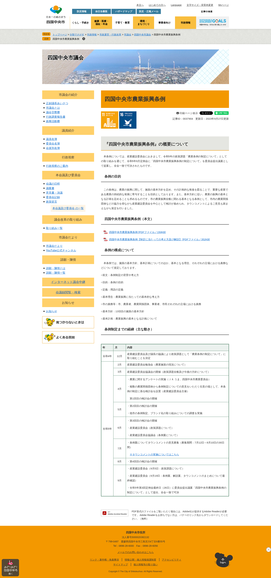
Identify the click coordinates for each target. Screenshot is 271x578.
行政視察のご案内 (57, 165)
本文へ (140, 5)
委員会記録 (53, 197)
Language (176, 5)
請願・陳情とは (55, 268)
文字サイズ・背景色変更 (200, 5)
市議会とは (53, 107)
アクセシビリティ (171, 559)
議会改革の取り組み (68, 219)
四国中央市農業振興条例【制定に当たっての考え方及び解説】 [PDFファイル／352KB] (159, 239)
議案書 (50, 188)
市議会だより (68, 237)
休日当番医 (101, 11)
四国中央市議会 (142, 34)
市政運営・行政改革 (110, 34)
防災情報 (81, 11)
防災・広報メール (148, 11)
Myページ (223, 5)
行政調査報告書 (55, 116)
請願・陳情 (68, 259)
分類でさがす (77, 34)
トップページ (60, 34)
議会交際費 (53, 112)
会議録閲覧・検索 (68, 292)
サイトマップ (120, 564)
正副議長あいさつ (57, 103)
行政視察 (68, 157)
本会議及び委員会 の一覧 (68, 208)
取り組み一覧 (54, 228)
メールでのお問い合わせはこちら (135, 552)
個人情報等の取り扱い (146, 564)
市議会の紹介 (68, 94)
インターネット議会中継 (68, 282)
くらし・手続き (80, 22)
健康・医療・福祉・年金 (101, 22)
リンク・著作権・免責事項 (104, 559)
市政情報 (185, 22)
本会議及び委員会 (68, 175)
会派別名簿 (53, 148)
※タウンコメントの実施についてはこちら (154, 454)
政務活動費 (53, 121)
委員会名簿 (53, 143)
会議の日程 (53, 183)
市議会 (127, 34)
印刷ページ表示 (189, 113)
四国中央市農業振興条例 (66, 39)
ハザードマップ (123, 11)
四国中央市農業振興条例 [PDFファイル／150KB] (137, 232)
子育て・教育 (122, 22)
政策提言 (51, 201)
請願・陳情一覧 (55, 272)
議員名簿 (51, 139)
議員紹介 (68, 130)
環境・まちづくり (143, 22)
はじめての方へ (157, 5)
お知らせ (68, 302)
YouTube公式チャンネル (61, 250)
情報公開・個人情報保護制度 (140, 559)
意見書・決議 (54, 192)
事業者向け (164, 22)
